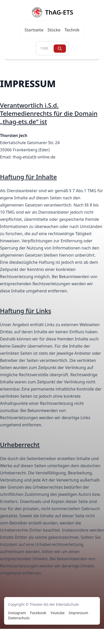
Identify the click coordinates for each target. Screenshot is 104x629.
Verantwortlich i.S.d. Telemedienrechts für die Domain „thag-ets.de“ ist (48, 113)
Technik (72, 30)
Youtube (57, 612)
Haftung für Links (25, 310)
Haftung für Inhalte (28, 177)
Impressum (78, 612)
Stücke (54, 30)
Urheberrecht (20, 444)
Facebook (38, 612)
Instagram (17, 612)
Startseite (34, 30)
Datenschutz (19, 617)
